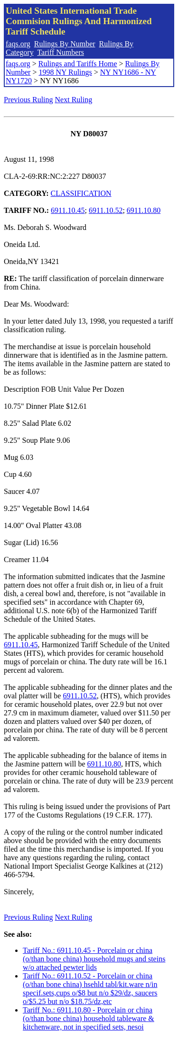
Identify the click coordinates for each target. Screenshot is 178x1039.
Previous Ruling (28, 100)
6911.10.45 (67, 210)
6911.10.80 (143, 210)
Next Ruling (74, 100)
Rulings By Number (64, 44)
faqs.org (18, 44)
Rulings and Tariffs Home (77, 64)
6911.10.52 (105, 210)
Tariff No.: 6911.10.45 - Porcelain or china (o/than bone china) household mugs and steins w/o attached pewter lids (94, 958)
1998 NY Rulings (65, 72)
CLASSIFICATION (81, 193)
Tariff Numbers (60, 52)
